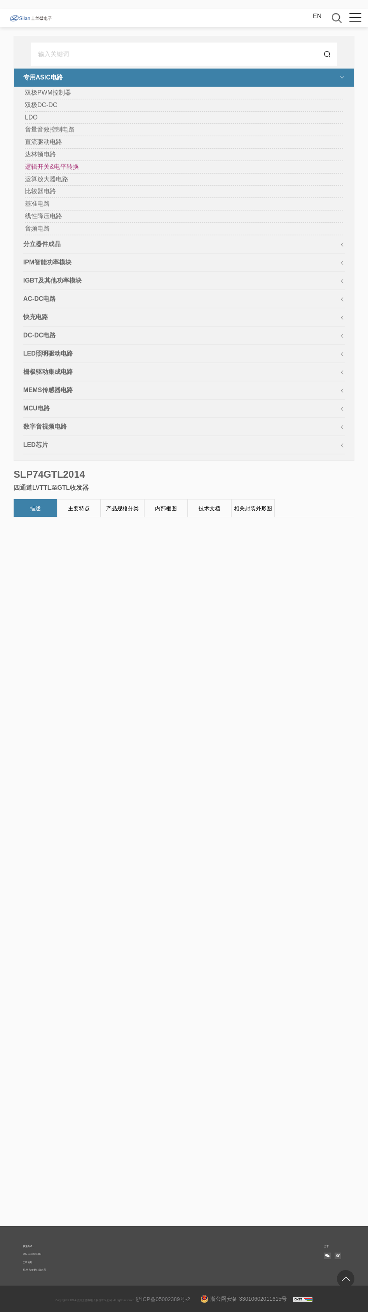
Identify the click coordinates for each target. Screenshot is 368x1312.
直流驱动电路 (43, 142)
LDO (31, 117)
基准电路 (37, 204)
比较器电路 (40, 191)
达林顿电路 (40, 154)
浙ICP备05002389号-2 (163, 1299)
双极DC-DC (41, 105)
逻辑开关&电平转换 (52, 167)
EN (317, 16)
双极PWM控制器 (48, 93)
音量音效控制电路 (50, 130)
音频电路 (37, 229)
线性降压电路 (43, 216)
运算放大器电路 (46, 179)
